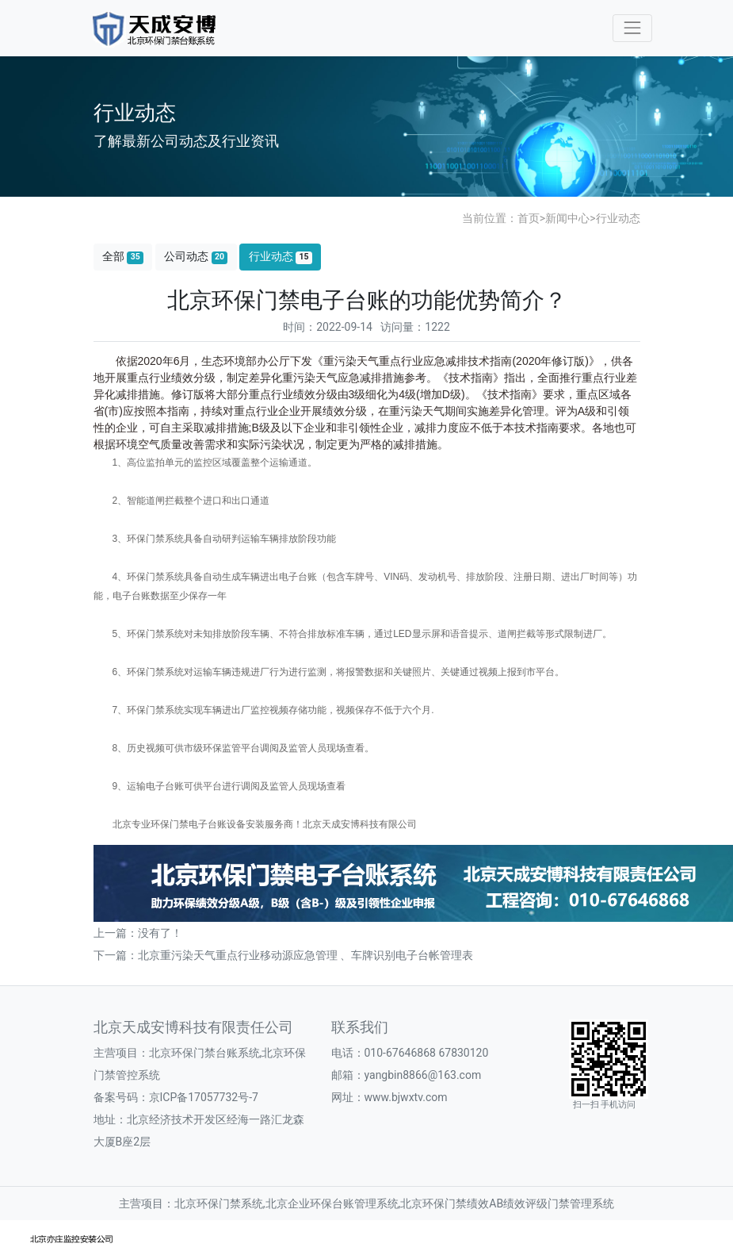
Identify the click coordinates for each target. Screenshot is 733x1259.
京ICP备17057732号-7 (203, 1097)
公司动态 (195, 256)
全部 (122, 256)
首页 (528, 218)
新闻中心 (567, 218)
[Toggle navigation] (632, 28)
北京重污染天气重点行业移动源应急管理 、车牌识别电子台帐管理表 (305, 955)
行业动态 (618, 218)
